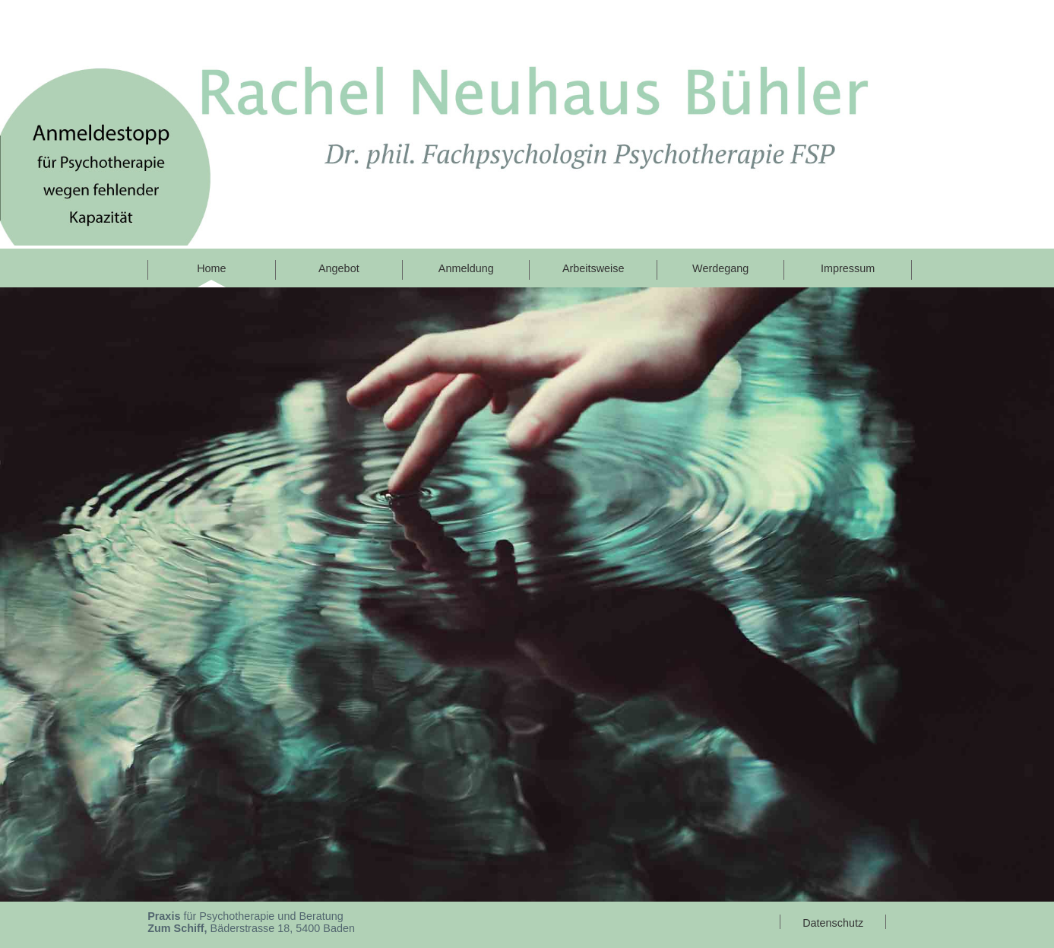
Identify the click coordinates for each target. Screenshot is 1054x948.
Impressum (848, 268)
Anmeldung (466, 268)
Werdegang (720, 268)
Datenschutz (832, 923)
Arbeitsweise (593, 268)
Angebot (338, 268)
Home (211, 268)
